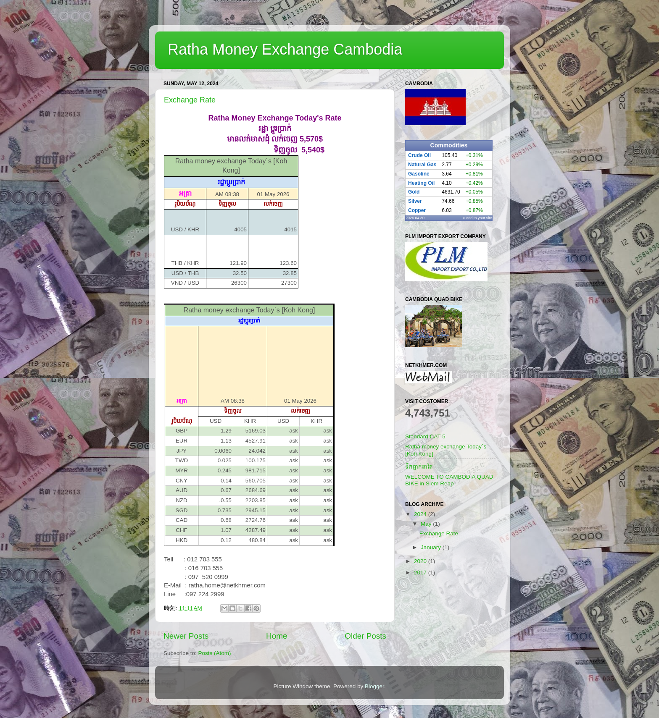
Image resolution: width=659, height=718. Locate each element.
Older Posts (365, 636)
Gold (413, 192)
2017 (421, 572)
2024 (421, 514)
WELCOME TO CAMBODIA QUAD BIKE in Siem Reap (449, 480)
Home (276, 636)
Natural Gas (422, 165)
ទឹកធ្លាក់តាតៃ (419, 467)
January (432, 547)
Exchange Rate (190, 100)
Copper (417, 210)
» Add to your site (477, 218)
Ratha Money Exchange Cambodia (285, 49)
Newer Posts (185, 636)
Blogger (374, 686)
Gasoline (419, 174)
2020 (421, 561)
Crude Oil (419, 155)
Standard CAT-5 (425, 436)
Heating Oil (421, 183)
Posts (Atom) (214, 653)
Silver (415, 201)
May (427, 524)
